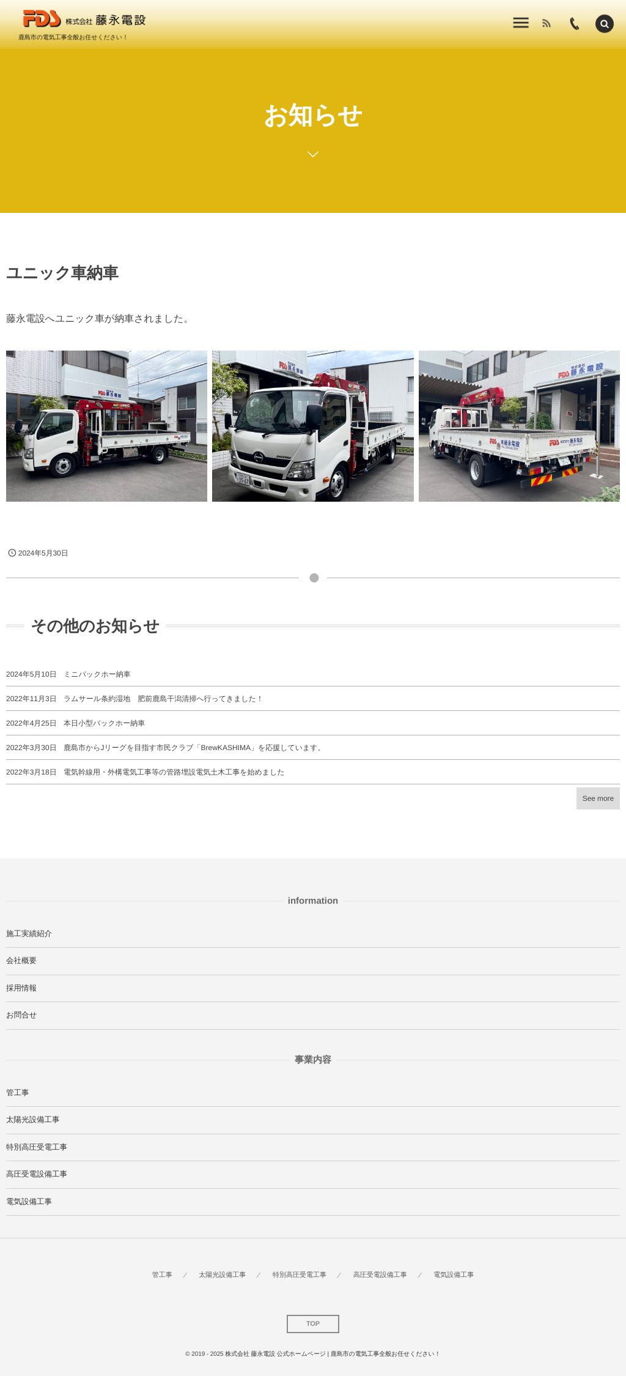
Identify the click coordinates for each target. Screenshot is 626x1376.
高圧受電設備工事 (36, 1174)
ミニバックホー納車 (97, 674)
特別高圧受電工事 (36, 1147)
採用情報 (21, 988)
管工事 (17, 1092)
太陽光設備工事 (33, 1119)
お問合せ (21, 1015)
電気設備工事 (29, 1201)
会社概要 (21, 960)
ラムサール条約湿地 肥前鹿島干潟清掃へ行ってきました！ (163, 698)
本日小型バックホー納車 (104, 723)
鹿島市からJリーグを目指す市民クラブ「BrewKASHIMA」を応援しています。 (194, 747)
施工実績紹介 (29, 933)
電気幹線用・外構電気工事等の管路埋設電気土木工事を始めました (174, 772)
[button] (604, 22)
